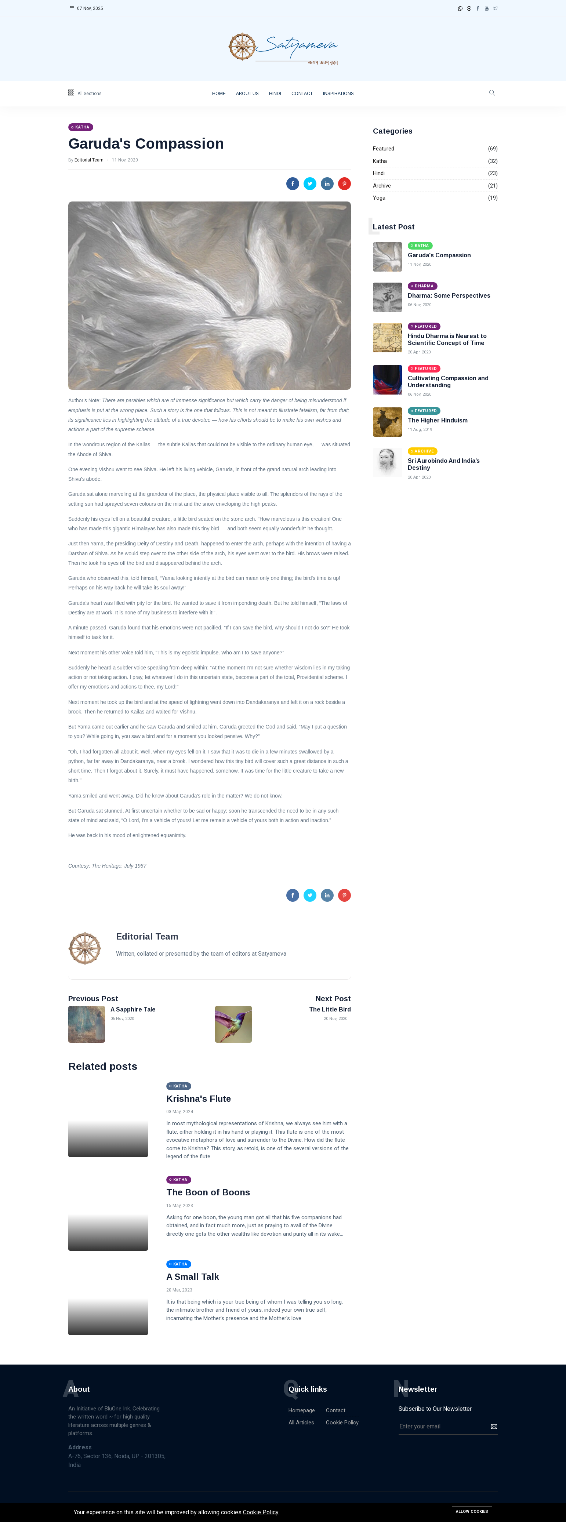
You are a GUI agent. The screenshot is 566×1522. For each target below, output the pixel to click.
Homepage (302, 1410)
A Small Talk (192, 1277)
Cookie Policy (342, 1422)
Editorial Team (89, 160)
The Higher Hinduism (438, 420)
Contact (302, 93)
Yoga (379, 198)
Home (219, 93)
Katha (380, 161)
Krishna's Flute (198, 1099)
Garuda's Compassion (146, 143)
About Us (247, 93)
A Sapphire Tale (133, 1009)
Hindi (275, 93)
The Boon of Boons (208, 1192)
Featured (383, 148)
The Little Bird (330, 1009)
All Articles (301, 1422)
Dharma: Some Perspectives (449, 296)
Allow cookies (472, 1511)
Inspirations (338, 93)
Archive (382, 185)
